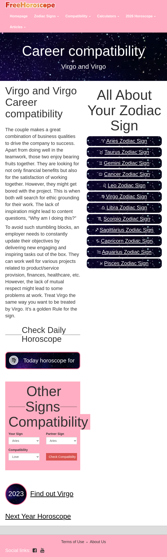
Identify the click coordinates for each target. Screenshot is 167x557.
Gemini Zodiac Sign (126, 163)
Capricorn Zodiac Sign (126, 241)
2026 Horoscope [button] (141, 16)
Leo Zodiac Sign (126, 185)
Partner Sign (55, 434)
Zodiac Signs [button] (46, 16)
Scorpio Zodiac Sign (127, 219)
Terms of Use (72, 542)
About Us (98, 542)
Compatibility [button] (78, 16)
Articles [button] (18, 27)
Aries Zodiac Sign (126, 141)
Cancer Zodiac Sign (127, 174)
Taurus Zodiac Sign (126, 152)
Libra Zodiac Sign (127, 207)
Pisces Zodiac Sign (126, 263)
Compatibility (18, 450)
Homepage (19, 16)
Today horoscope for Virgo (42, 362)
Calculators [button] (108, 16)
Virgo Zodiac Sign (126, 196)
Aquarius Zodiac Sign (127, 252)
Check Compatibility (62, 457)
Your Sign (15, 434)
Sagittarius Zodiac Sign (126, 230)
